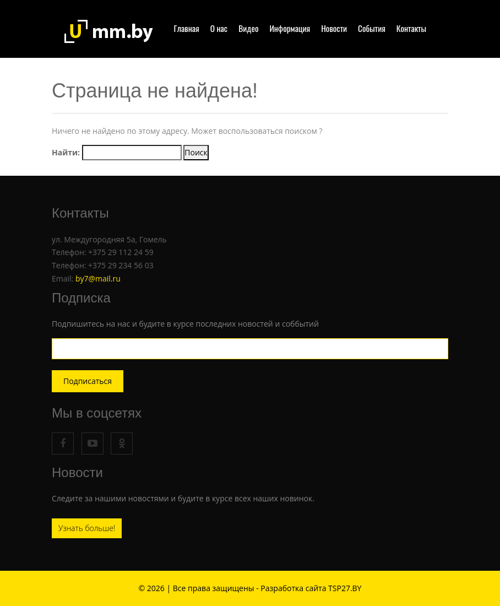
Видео (248, 28)
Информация (289, 28)
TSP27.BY (344, 588)
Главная (186, 28)
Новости (334, 28)
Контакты (411, 28)
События (371, 28)
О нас (219, 28)
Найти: (66, 152)
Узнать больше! (86, 528)
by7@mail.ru (98, 278)
